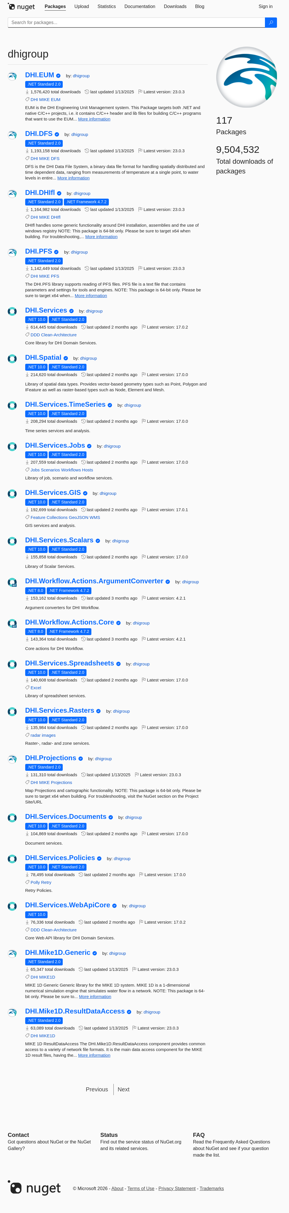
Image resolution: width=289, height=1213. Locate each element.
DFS (55, 158)
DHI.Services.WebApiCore (67, 905)
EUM (55, 99)
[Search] (271, 22)
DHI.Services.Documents (66, 816)
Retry (46, 882)
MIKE (44, 99)
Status (109, 1135)
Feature (38, 517)
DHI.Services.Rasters (59, 710)
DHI (34, 99)
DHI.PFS (38, 251)
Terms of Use (140, 1188)
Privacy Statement (177, 1188)
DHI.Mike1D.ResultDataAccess (75, 1011)
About (117, 1188)
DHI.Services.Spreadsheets (69, 663)
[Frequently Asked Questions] (199, 1135)
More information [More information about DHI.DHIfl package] (101, 236)
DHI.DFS (39, 134)
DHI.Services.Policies (60, 858)
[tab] (55, 6)
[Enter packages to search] (136, 22)
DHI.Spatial (43, 357)
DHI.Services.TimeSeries (65, 404)
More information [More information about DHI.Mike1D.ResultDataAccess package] (94, 1055)
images (49, 735)
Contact (18, 1135)
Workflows (71, 469)
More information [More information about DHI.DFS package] (73, 177)
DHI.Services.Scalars (59, 540)
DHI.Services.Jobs (55, 445)
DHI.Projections (50, 758)
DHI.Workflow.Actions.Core (69, 622)
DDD (35, 334)
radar (36, 735)
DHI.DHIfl (40, 192)
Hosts (87, 469)
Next (123, 1089)
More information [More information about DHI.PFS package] (91, 295)
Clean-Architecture (58, 334)
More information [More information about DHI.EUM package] (94, 118)
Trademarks (212, 1188)
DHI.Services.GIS (53, 492)
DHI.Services (46, 310)
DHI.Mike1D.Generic (58, 952)
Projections (61, 782)
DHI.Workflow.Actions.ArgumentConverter (94, 581)
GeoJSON (78, 517)
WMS (95, 517)
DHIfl (55, 217)
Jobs (35, 469)
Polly (35, 882)
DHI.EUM (39, 75)
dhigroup (81, 75)
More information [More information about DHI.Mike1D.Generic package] (95, 996)
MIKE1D (47, 977)
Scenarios (50, 469)
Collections (57, 517)
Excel (36, 687)
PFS (55, 276)
